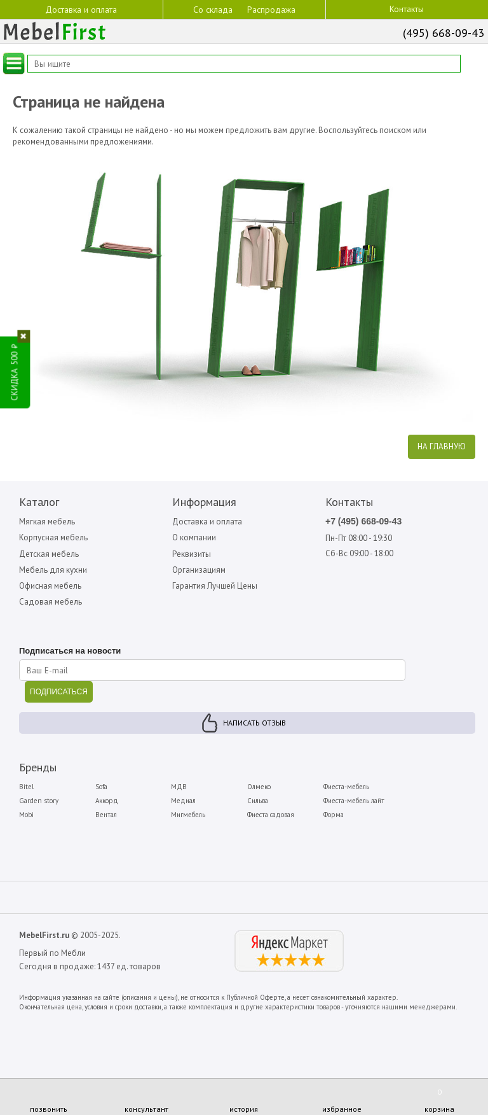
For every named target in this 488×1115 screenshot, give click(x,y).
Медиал (183, 800)
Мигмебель (188, 814)
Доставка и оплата (81, 9)
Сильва (257, 800)
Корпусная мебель (53, 537)
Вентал (106, 814)
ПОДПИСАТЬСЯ (59, 691)
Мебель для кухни (53, 570)
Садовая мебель (50, 601)
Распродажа (271, 9)
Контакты (407, 8)
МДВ (179, 786)
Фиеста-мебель (346, 786)
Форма (333, 814)
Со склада (213, 9)
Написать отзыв (254, 722)
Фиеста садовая (270, 814)
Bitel (26, 786)
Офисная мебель (50, 585)
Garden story (38, 800)
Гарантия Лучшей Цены (214, 585)
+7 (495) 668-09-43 (363, 521)
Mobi (26, 814)
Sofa (101, 786)
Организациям (199, 570)
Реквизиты (191, 554)
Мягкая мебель (47, 521)
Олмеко (259, 786)
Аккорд (106, 800)
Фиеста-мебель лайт (353, 800)
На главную (441, 446)
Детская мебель (49, 554)
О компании (194, 537)
